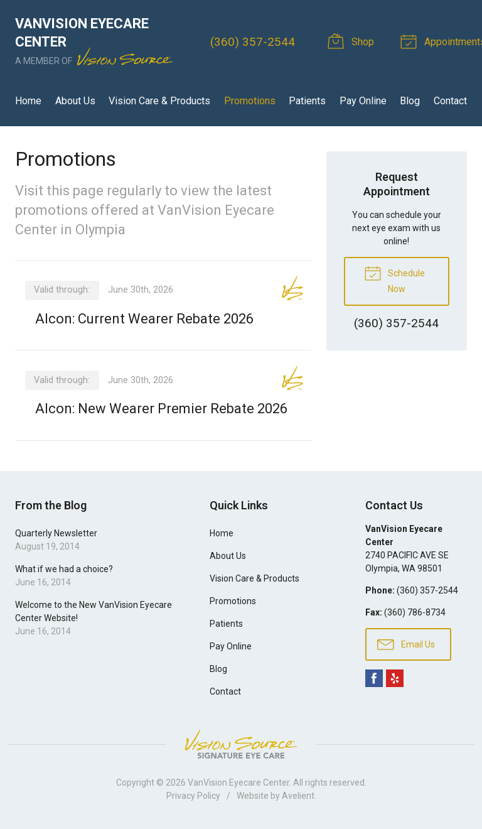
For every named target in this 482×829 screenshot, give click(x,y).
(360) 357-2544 (252, 42)
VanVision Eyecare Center (238, 783)
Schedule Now (394, 279)
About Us (75, 101)
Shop (352, 41)
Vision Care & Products (159, 101)
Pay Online (363, 101)
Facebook (374, 678)
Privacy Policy (193, 796)
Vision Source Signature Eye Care (241, 744)
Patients (307, 101)
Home (28, 101)
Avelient (298, 796)
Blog (410, 101)
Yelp (395, 678)
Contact (450, 101)
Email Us (406, 644)
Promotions (250, 101)
